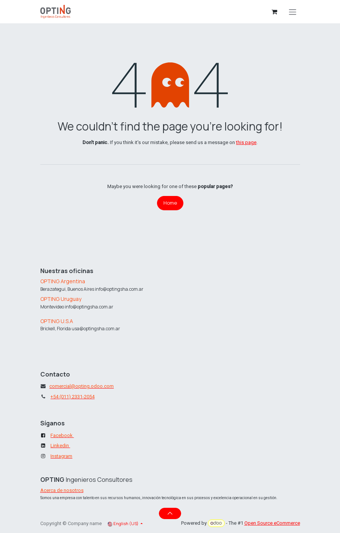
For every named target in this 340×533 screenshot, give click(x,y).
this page (246, 142)
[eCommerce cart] (274, 11)
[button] (170, 513)
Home (170, 202)
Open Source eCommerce (272, 523)
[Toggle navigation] (292, 12)
